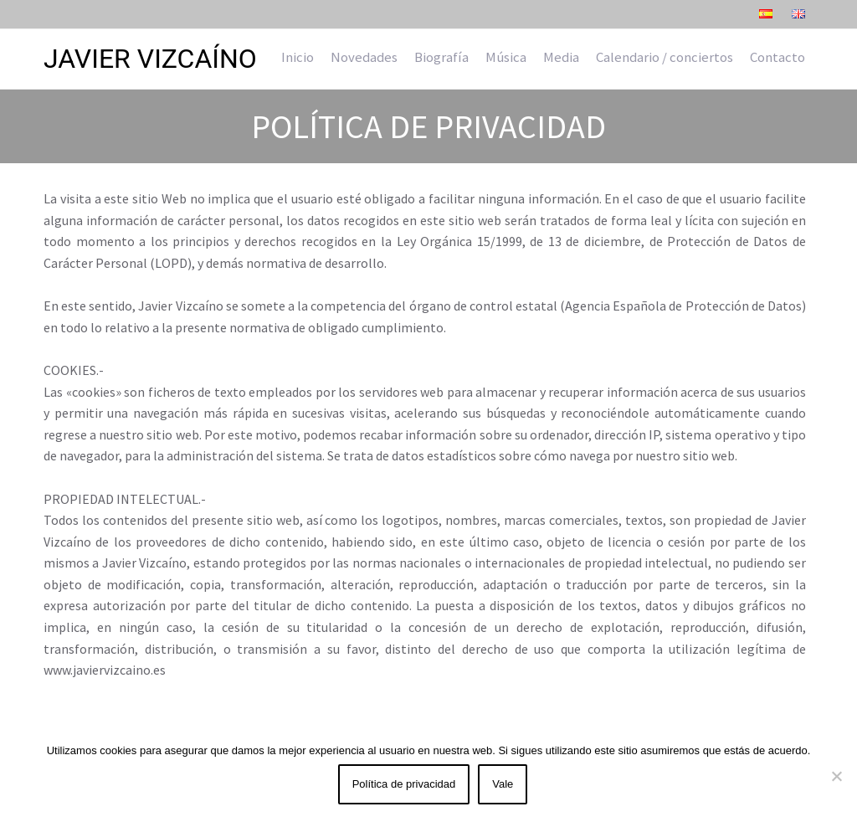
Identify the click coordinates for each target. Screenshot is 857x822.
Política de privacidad (404, 784)
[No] (836, 776)
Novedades (364, 57)
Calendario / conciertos (664, 57)
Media (561, 57)
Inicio (297, 57)
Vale (502, 784)
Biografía (441, 57)
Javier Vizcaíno (150, 58)
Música (505, 57)
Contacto (777, 57)
